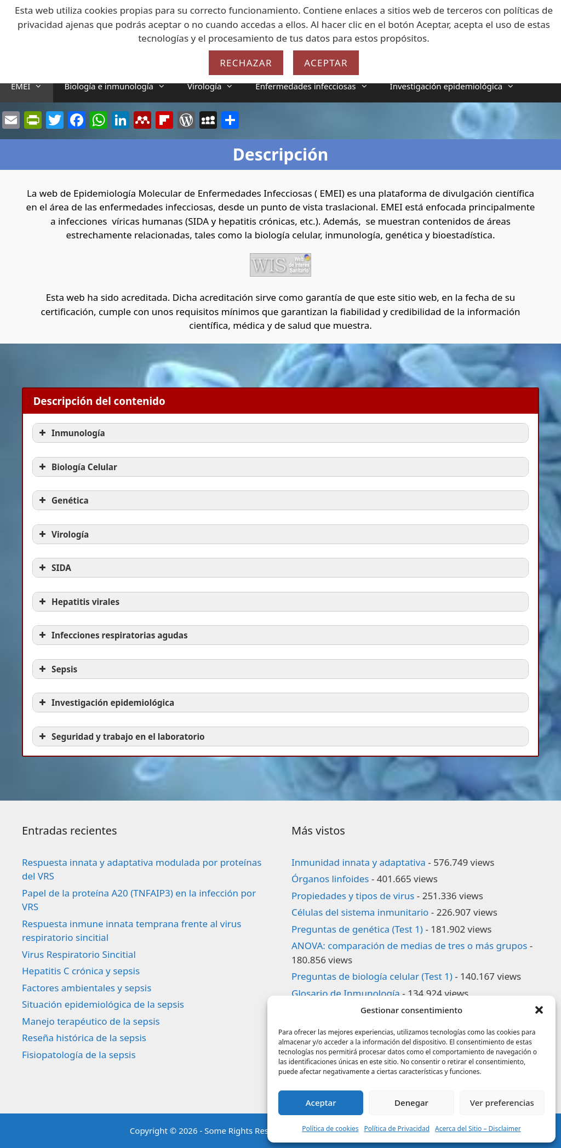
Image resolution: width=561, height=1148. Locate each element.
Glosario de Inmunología (345, 993)
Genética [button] (63, 500)
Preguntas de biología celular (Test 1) (372, 976)
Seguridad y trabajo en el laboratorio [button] (121, 736)
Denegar (411, 1102)
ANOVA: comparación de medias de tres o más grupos (409, 945)
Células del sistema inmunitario (359, 912)
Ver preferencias (502, 1102)
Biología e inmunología (120, 86)
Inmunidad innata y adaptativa (358, 862)
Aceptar (321, 1102)
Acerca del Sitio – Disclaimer (478, 1128)
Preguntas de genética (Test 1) (357, 929)
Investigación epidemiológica (458, 86)
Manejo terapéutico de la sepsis (91, 1021)
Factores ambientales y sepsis (86, 987)
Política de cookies (330, 1128)
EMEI (32, 86)
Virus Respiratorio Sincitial (79, 954)
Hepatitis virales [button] (78, 601)
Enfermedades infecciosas (317, 86)
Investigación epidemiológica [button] (105, 702)
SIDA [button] (54, 567)
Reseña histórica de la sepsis (84, 1037)
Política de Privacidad (397, 1128)
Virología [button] (63, 534)
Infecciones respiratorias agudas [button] (112, 635)
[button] (539, 1009)
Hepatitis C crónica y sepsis (81, 970)
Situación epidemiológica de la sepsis (103, 1004)
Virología (215, 86)
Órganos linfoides (330, 878)
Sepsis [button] (57, 669)
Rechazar (246, 62)
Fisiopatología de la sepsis (79, 1054)
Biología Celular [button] (77, 466)
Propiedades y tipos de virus (352, 895)
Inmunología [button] (71, 432)
